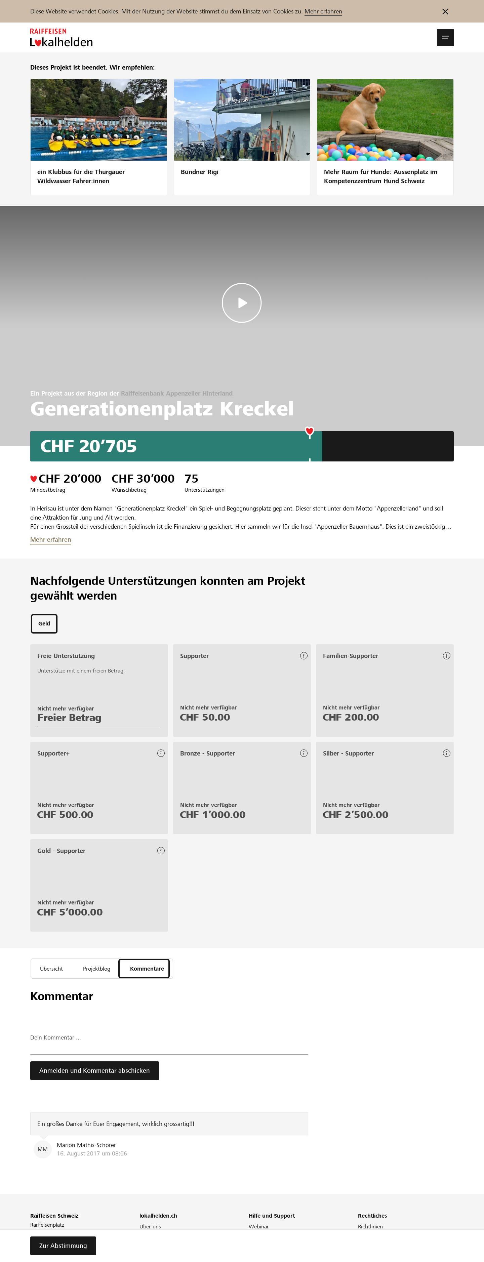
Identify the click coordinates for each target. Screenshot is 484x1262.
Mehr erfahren (323, 11)
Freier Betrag (69, 719)
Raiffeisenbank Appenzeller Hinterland (177, 393)
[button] (445, 37)
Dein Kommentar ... (55, 1040)
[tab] (44, 624)
